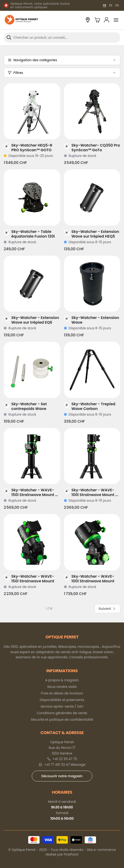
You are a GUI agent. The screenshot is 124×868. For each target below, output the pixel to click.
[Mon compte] (106, 20)
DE (110, 5)
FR (104, 5)
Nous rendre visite (62, 686)
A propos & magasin (62, 680)
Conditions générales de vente (62, 713)
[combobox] (62, 37)
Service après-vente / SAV (62, 706)
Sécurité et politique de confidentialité (62, 719)
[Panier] (97, 20)
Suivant (107, 608)
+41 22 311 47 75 (65, 759)
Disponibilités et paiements (62, 699)
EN (117, 5)
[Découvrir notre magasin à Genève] (88, 20)
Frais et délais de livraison (62, 693)
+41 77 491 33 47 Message (64, 764)
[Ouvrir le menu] (116, 20)
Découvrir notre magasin (62, 776)
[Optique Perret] (21, 20)
